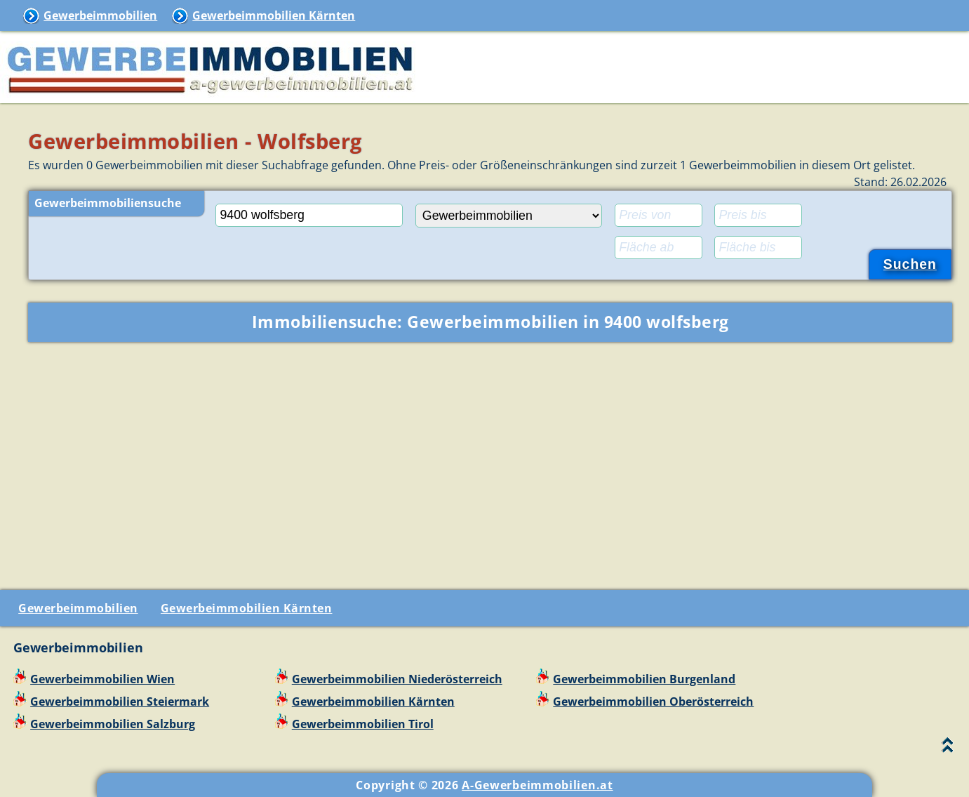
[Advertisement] (490, 462)
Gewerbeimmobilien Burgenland (644, 679)
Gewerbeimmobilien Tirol (363, 724)
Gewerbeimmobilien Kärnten (273, 15)
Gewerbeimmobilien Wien (102, 679)
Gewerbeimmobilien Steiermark (119, 701)
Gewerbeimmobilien (100, 15)
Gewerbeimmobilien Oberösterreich (653, 701)
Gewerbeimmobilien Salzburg (112, 724)
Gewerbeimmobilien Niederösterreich (397, 679)
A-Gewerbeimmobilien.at (537, 785)
